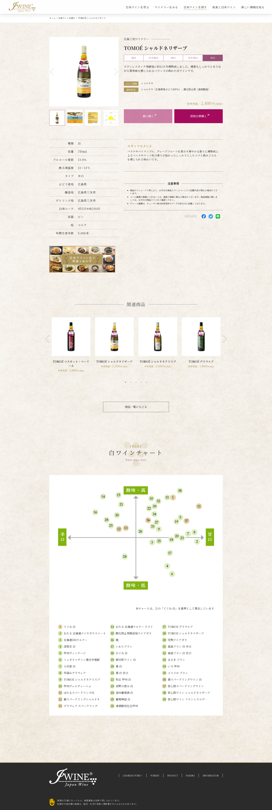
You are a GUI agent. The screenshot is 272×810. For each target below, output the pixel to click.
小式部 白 (69, 666)
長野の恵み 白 (124, 686)
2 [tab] (131, 382)
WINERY (154, 775)
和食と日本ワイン (224, 7)
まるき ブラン (176, 660)
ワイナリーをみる (166, 7)
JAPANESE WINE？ (133, 775)
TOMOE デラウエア (180, 627)
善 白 (119, 666)
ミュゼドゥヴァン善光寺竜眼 (82, 660)
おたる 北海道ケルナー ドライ (134, 627)
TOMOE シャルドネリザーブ (186, 633)
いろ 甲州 (174, 666)
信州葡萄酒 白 (124, 693)
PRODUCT (172, 775)
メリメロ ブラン (178, 673)
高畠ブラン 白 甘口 (179, 653)
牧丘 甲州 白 (123, 679)
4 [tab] (141, 382)
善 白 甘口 (122, 673)
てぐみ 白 (69, 627)
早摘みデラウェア (75, 673)
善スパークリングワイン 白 (185, 679)
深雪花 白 (69, 646)
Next (115, 72)
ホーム (52, 17)
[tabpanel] (71, 345)
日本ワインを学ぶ (137, 7)
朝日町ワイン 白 (126, 660)
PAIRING (190, 775)
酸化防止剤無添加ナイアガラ (134, 633)
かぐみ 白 (122, 653)
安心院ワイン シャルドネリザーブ (189, 693)
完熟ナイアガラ (177, 640)
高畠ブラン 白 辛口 (179, 646)
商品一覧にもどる (136, 407)
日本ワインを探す (195, 7)
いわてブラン (124, 646)
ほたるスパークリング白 (79, 693)
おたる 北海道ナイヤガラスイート (85, 633)
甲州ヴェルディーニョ (77, 686)
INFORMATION (211, 775)
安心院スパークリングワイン (186, 686)
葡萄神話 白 (123, 699)
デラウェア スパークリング (80, 706)
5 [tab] (146, 382)
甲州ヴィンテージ (75, 653)
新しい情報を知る (253, 7)
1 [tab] (125, 382)
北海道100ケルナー (75, 640)
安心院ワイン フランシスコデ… (187, 699)
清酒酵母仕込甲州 (127, 706)
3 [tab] (136, 382)
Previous (53, 72)
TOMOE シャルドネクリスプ (82, 679)
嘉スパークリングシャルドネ (82, 699)
